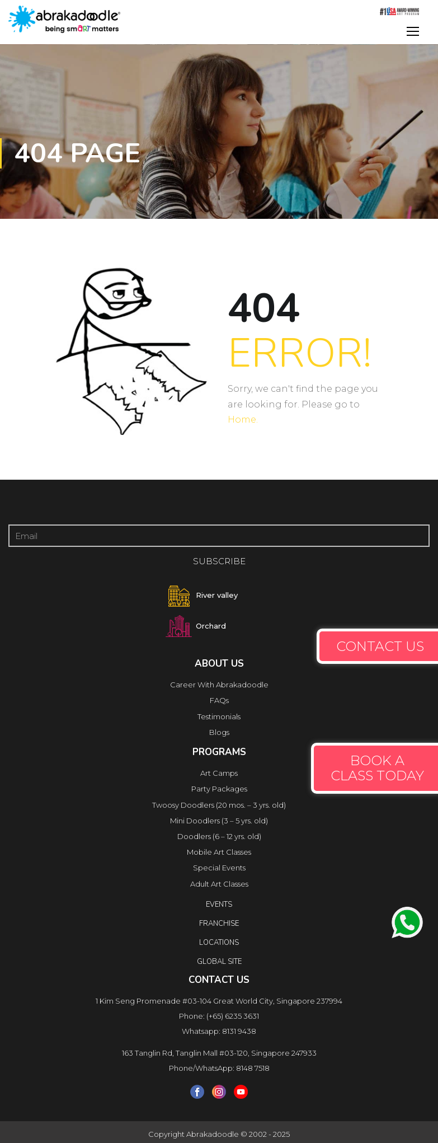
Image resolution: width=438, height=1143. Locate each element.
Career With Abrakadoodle (219, 684)
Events (219, 905)
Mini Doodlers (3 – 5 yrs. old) (219, 820)
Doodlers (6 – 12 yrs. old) (219, 836)
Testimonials (219, 716)
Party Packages (219, 788)
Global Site (219, 962)
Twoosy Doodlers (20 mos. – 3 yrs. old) (219, 804)
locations (219, 943)
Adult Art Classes (219, 883)
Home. (243, 419)
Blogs (219, 732)
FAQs (219, 700)
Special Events (219, 867)
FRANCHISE (219, 924)
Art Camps (219, 773)
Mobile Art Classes (219, 851)
